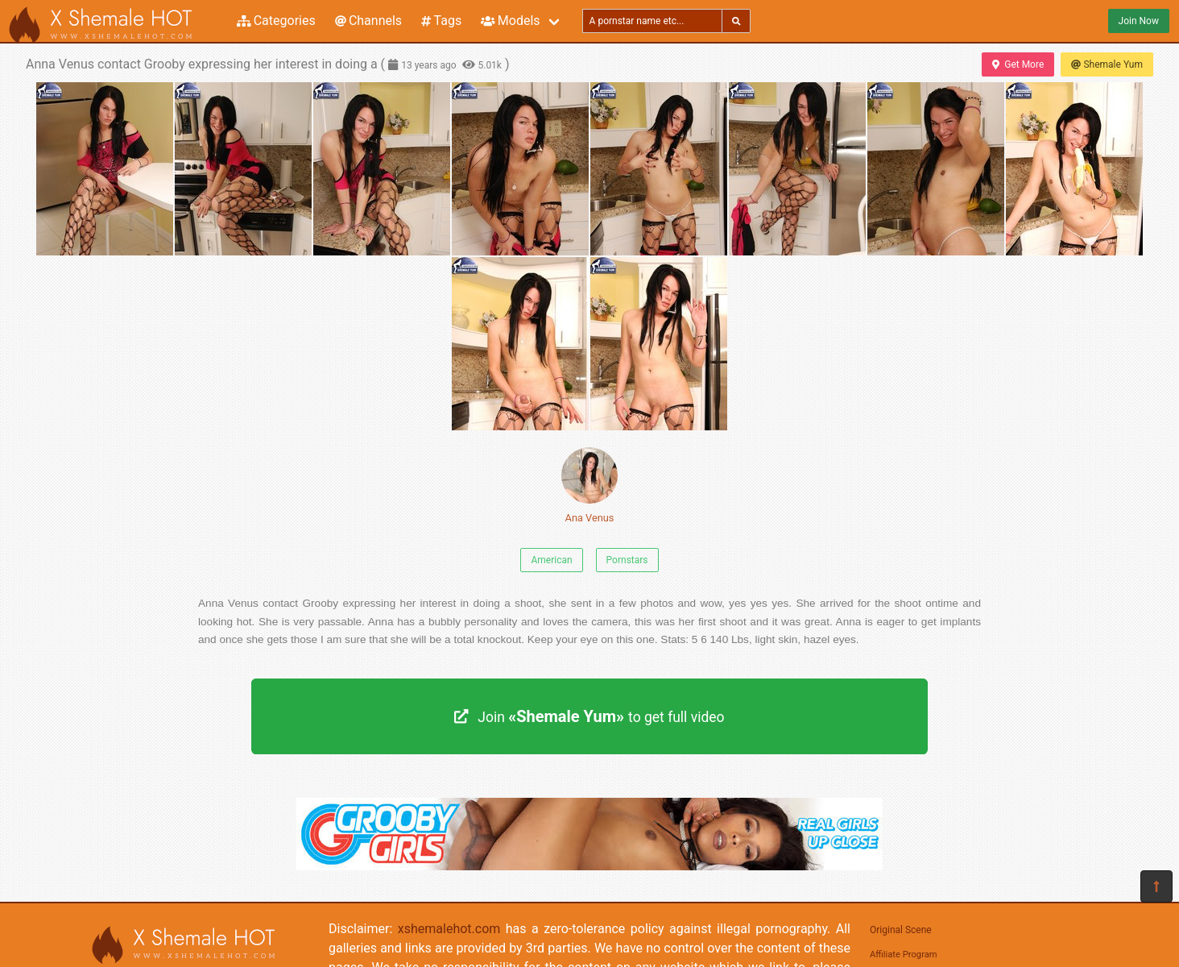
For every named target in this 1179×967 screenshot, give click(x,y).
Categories (276, 20)
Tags (441, 20)
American (551, 560)
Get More (1018, 64)
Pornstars (627, 560)
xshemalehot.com (449, 928)
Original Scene (901, 930)
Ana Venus (589, 485)
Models (510, 20)
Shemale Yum (1107, 64)
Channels (368, 20)
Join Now (1139, 21)
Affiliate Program (903, 954)
